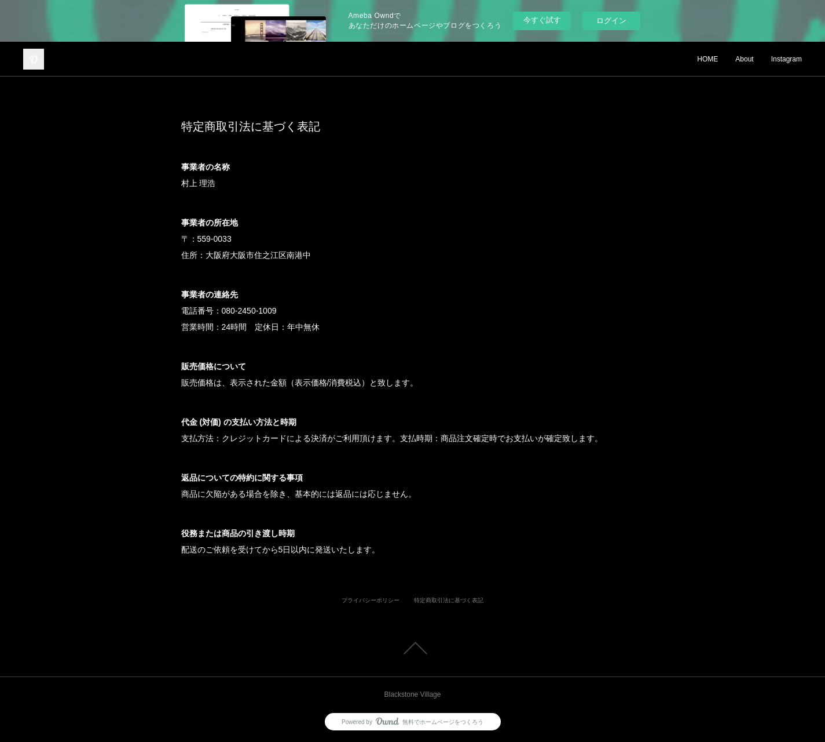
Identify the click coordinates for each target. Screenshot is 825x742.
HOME (707, 59)
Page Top (412, 648)
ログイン (611, 20)
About (744, 59)
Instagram (786, 59)
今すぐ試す (542, 20)
